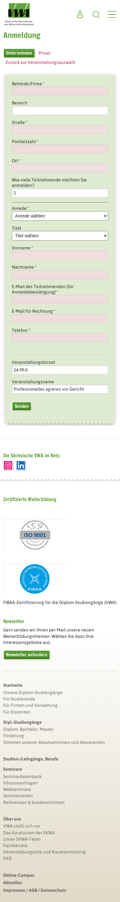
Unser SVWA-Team (22, 839)
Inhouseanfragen (20, 782)
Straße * (20, 122)
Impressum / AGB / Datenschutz (34, 890)
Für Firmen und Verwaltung (30, 705)
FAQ (7, 858)
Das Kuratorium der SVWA (29, 832)
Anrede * (20, 208)
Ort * (16, 160)
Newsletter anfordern (26, 655)
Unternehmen (19, 53)
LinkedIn (21, 465)
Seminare (12, 769)
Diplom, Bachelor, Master (28, 729)
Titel (16, 228)
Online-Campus (18, 875)
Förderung (13, 735)
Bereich (19, 102)
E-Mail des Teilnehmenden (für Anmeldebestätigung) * (43, 289)
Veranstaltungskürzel (33, 362)
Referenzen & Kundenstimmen (34, 802)
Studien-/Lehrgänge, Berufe (31, 758)
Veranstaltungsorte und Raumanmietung (44, 851)
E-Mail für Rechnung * (33, 311)
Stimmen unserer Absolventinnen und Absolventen (54, 742)
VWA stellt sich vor (21, 826)
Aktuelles (12, 882)
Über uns (12, 819)
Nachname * (24, 267)
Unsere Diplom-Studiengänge (33, 692)
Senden (22, 406)
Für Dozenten (16, 712)
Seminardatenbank (22, 776)
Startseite (13, 685)
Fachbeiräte (15, 845)
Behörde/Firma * (28, 83)
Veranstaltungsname (33, 381)
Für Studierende (19, 698)
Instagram (8, 465)
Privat (45, 53)
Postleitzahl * (25, 141)
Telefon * (21, 330)
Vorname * (22, 247)
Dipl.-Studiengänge (22, 722)
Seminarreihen (18, 795)
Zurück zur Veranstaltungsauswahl (40, 62)
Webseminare (17, 789)
